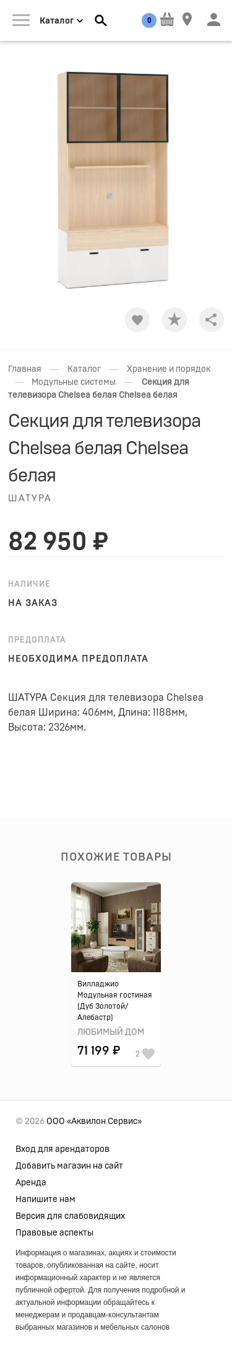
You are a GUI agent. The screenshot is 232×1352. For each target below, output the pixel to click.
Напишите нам (45, 1199)
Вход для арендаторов (62, 1149)
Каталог (84, 369)
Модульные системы (74, 382)
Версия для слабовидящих (70, 1216)
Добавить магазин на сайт (69, 1166)
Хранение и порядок (168, 369)
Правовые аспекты (54, 1233)
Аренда (30, 1183)
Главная (24, 369)
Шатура (30, 498)
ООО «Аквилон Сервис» (94, 1121)
